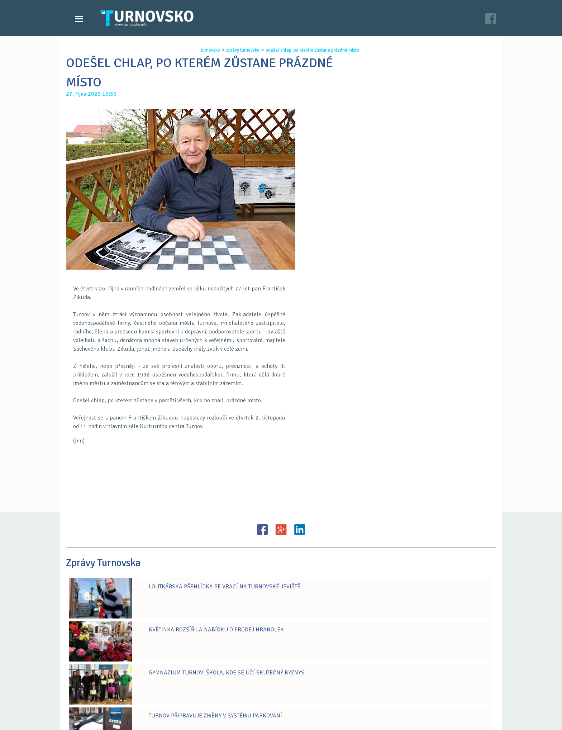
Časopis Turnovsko (245, 719)
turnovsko (204, 50)
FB (262, 475)
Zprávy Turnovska (100, 719)
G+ (281, 475)
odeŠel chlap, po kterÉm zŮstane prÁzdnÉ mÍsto (306, 50)
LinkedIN (299, 475)
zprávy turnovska (236, 50)
